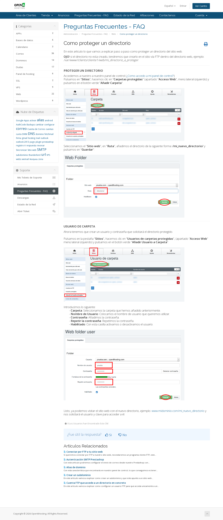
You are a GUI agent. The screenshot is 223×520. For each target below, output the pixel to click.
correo (21, 128)
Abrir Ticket (36, 211)
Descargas (36, 198)
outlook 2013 (22, 141)
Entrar (183, 5)
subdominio (22, 155)
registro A (21, 145)
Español (170, 5)
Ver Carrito (201, 6)
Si (108, 435)
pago (32, 141)
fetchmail (48, 134)
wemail (25, 159)
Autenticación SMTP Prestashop (84, 459)
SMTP (41, 149)
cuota (19, 134)
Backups (31, 124)
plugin (39, 141)
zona (40, 159)
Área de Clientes (26, 15)
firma (18, 138)
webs (18, 159)
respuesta (31, 145)
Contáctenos (167, 15)
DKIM (24, 134)
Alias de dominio (75, 467)
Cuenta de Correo (36, 129)
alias (40, 120)
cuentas (49, 129)
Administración (71, 34)
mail (38, 138)
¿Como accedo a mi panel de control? (150, 76)
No (122, 435)
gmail (24, 138)
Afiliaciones (147, 15)
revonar (41, 145)
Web (114, 34)
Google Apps (22, 120)
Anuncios (63, 15)
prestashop (48, 141)
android (49, 120)
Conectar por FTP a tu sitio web (83, 451)
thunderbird (35, 155)
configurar (49, 124)
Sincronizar (21, 150)
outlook (44, 138)
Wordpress (33, 159)
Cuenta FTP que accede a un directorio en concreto (95, 482)
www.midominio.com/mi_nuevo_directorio (178, 411)
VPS (48, 155)
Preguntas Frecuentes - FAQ (91, 15)
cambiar (40, 124)
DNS (31, 133)
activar (33, 120)
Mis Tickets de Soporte (36, 177)
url (43, 154)
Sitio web (32, 150)
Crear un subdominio (77, 475)
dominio (40, 134)
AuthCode (21, 124)
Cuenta (201, 15)
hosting (31, 138)
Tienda (47, 15)
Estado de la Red (124, 15)
